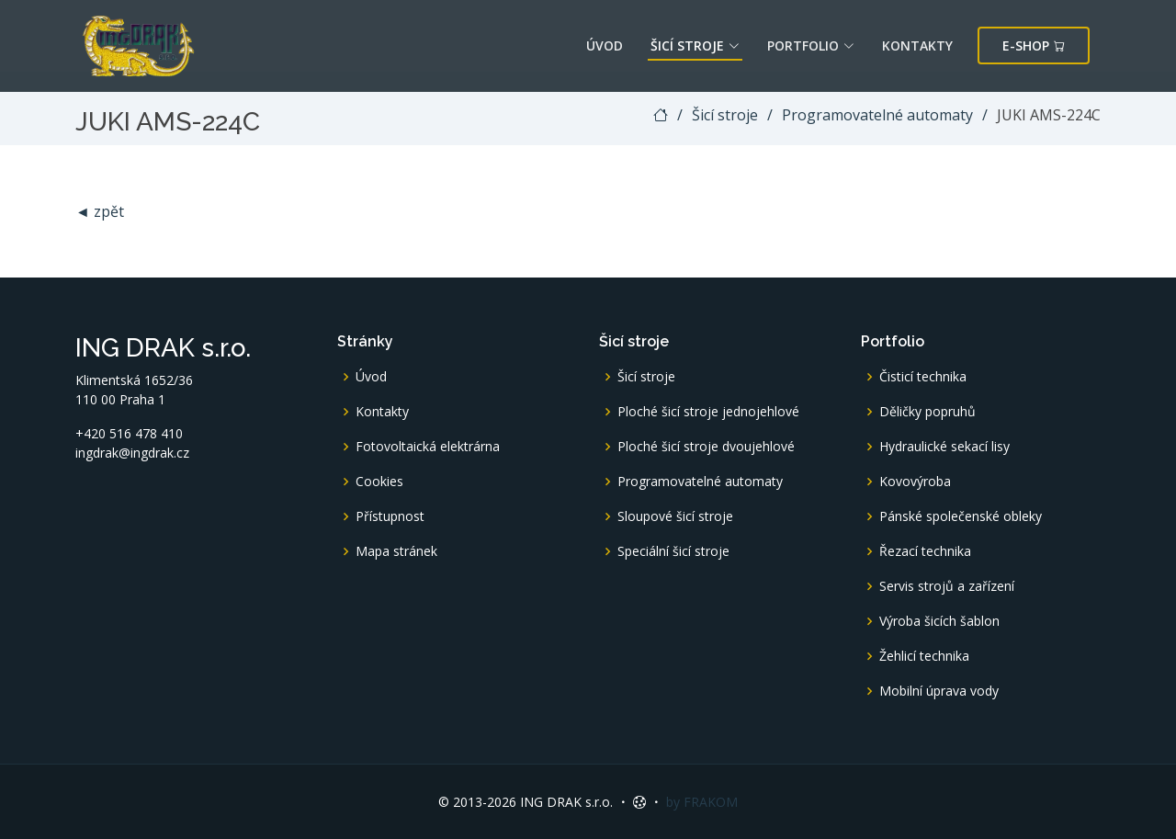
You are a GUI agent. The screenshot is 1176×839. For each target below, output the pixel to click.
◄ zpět (99, 211)
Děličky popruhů (927, 411)
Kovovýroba (915, 481)
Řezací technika (925, 551)
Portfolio (810, 45)
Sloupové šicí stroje (675, 516)
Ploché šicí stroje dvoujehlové (706, 446)
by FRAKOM (702, 802)
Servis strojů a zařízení (946, 586)
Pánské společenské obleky (960, 516)
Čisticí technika (923, 376)
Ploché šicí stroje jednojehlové (708, 411)
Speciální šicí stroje (673, 551)
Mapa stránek (396, 551)
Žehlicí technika (924, 656)
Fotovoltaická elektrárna (428, 446)
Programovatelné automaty (877, 115)
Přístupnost (390, 516)
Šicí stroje (695, 45)
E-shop (1033, 45)
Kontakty (917, 45)
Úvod (604, 45)
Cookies (379, 481)
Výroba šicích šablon (939, 621)
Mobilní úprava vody (939, 691)
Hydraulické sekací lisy (944, 446)
